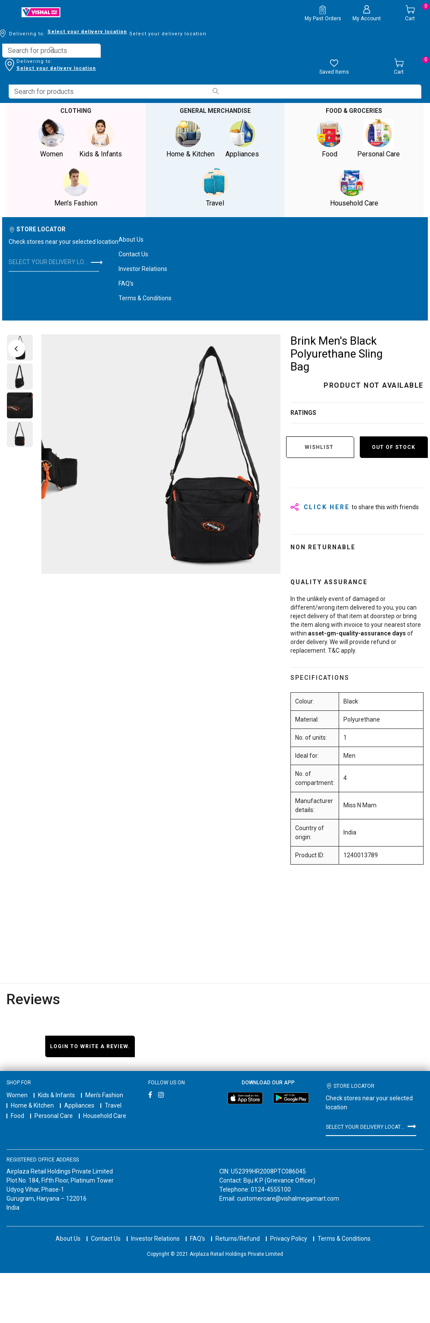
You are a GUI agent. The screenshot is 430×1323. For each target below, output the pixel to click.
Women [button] (51, 138)
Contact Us (133, 254)
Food (17, 1115)
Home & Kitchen (32, 1105)
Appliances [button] (242, 138)
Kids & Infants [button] (100, 138)
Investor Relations (142, 268)
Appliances (79, 1105)
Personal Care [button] (378, 138)
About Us (130, 239)
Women (17, 1095)
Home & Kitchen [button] (190, 138)
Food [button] (329, 138)
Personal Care (53, 1115)
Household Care (104, 1115)
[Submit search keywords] (51, 49)
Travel (113, 1105)
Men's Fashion (104, 1095)
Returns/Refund (237, 1230)
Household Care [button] (354, 187)
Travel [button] (215, 187)
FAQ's (126, 283)
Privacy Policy (288, 1230)
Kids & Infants (56, 1095)
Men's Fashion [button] (75, 187)
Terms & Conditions (144, 298)
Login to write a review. (90, 1046)
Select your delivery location (56, 68)
